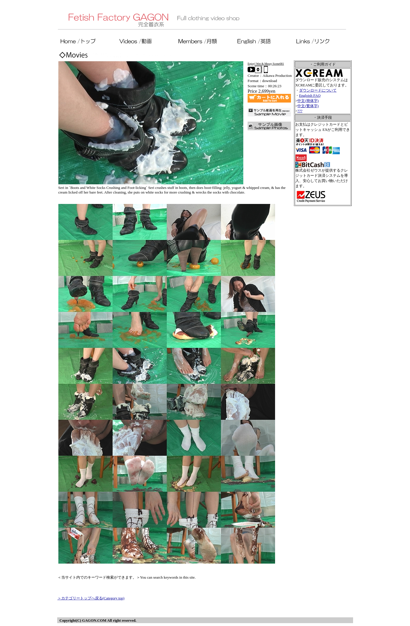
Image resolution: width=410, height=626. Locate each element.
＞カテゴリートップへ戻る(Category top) (91, 598)
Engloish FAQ (310, 95)
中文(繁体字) (308, 106)
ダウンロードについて (318, 90)
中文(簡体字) (308, 101)
